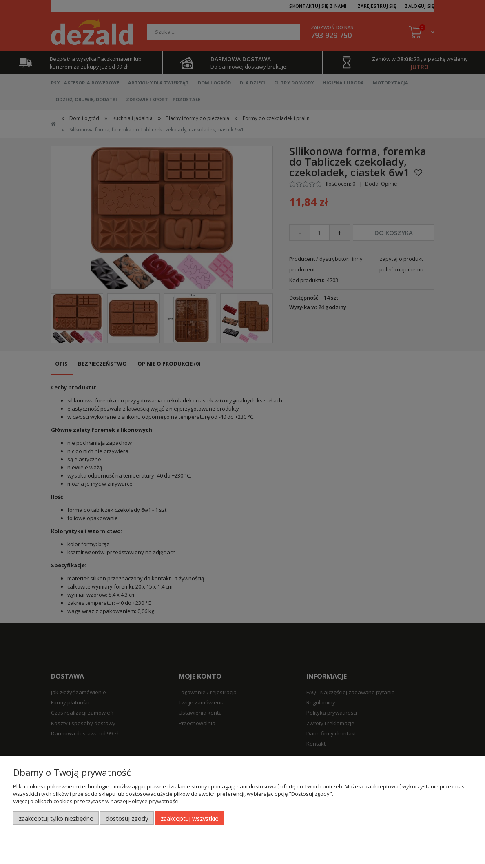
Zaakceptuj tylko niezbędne (56, 818)
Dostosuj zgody (127, 818)
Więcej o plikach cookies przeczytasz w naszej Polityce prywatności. (96, 801)
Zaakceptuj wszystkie (190, 818)
